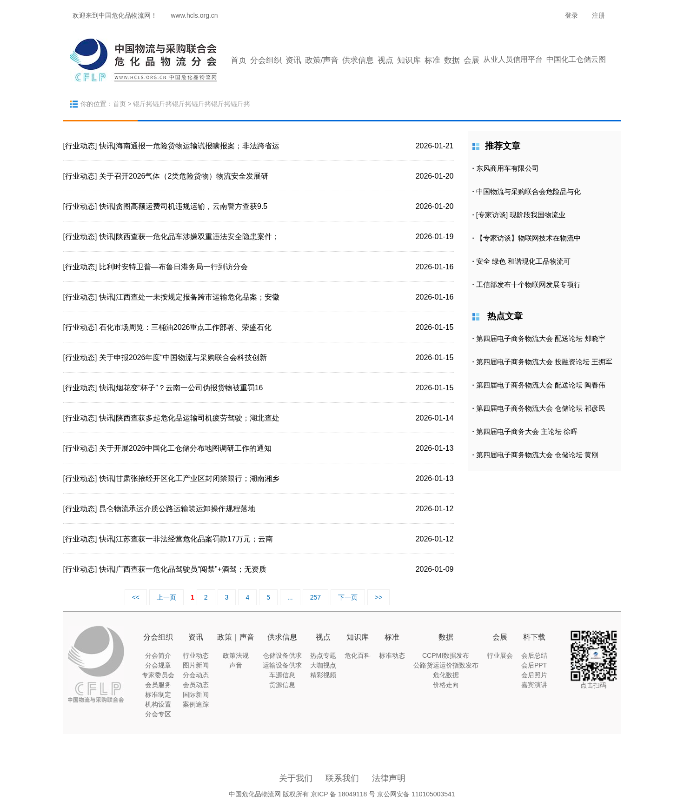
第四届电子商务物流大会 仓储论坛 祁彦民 (540, 408)
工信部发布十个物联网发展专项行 (528, 284)
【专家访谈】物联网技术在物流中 (528, 238)
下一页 (348, 597)
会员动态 (196, 684)
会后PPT (534, 665)
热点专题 (323, 655)
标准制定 (158, 694)
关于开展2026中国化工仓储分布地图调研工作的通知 (185, 448)
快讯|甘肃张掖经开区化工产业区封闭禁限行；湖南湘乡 (189, 478)
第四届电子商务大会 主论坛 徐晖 (527, 431)
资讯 (293, 60)
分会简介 (158, 655)
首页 (238, 60)
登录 (571, 15)
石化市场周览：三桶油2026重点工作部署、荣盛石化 (185, 327)
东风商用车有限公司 (507, 168)
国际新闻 (196, 694)
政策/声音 (322, 60)
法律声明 (388, 778)
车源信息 (282, 675)
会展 (471, 60)
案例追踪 (196, 704)
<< (135, 597)
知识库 (409, 60)
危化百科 (358, 655)
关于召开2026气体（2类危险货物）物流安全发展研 (184, 176)
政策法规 (236, 655)
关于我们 (295, 778)
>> (378, 597)
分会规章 (158, 665)
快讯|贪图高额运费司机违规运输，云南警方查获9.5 (183, 206)
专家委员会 (158, 675)
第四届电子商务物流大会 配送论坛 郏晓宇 (540, 338)
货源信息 (282, 684)
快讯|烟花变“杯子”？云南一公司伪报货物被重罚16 (181, 388)
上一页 (166, 597)
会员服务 (158, 684)
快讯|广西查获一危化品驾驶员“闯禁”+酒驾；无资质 (182, 569)
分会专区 (158, 714)
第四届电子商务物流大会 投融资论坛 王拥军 (544, 362)
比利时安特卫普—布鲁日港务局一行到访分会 (173, 267)
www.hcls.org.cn (194, 15)
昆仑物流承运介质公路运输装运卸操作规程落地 (177, 509)
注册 (598, 15)
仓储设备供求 (282, 655)
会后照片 (534, 675)
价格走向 (446, 684)
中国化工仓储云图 (576, 59)
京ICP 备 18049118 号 (343, 794)
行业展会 (500, 655)
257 (315, 597)
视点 (385, 60)
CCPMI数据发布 (445, 655)
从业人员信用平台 (513, 59)
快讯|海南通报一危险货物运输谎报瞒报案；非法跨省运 (189, 146)
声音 (235, 665)
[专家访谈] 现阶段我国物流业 (521, 215)
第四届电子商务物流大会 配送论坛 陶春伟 (540, 385)
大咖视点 (323, 665)
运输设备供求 (282, 665)
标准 (432, 60)
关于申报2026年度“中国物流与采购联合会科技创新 (183, 357)
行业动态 (196, 655)
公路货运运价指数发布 (445, 665)
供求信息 (358, 60)
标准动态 (392, 655)
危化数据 (446, 675)
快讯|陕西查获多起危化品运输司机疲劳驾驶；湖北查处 (189, 418)
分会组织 (266, 60)
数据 (452, 60)
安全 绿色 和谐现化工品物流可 (523, 261)
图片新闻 (196, 665)
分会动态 (196, 675)
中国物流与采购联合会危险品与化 (528, 191)
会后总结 (534, 655)
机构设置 (158, 704)
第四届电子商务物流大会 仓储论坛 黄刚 (537, 455)
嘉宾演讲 (534, 684)
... (290, 597)
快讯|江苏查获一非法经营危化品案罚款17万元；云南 (186, 539)
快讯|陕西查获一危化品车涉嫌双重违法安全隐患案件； (189, 236)
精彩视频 (323, 675)
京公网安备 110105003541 (416, 794)
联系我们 (342, 778)
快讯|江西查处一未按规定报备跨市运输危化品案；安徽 (189, 297)
